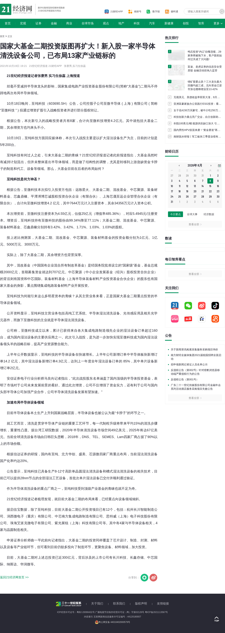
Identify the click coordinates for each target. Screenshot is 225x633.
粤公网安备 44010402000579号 (112, 622)
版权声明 (141, 603)
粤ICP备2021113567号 (156, 612)
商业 (69, 23)
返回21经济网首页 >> (14, 577)
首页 (8, 23)
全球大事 (192, 214)
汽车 (152, 23)
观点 (106, 23)
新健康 (168, 23)
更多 (217, 23)
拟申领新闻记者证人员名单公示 (189, 364)
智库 (201, 23)
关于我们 (97, 603)
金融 (54, 23)
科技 (137, 23)
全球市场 (88, 23)
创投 (186, 23)
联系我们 (119, 603)
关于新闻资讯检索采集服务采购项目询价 (194, 349)
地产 (121, 23)
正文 (10, 36)
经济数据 (209, 214)
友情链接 (163, 603)
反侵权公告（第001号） (185, 379)
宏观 (23, 23)
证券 (38, 23)
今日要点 (175, 214)
